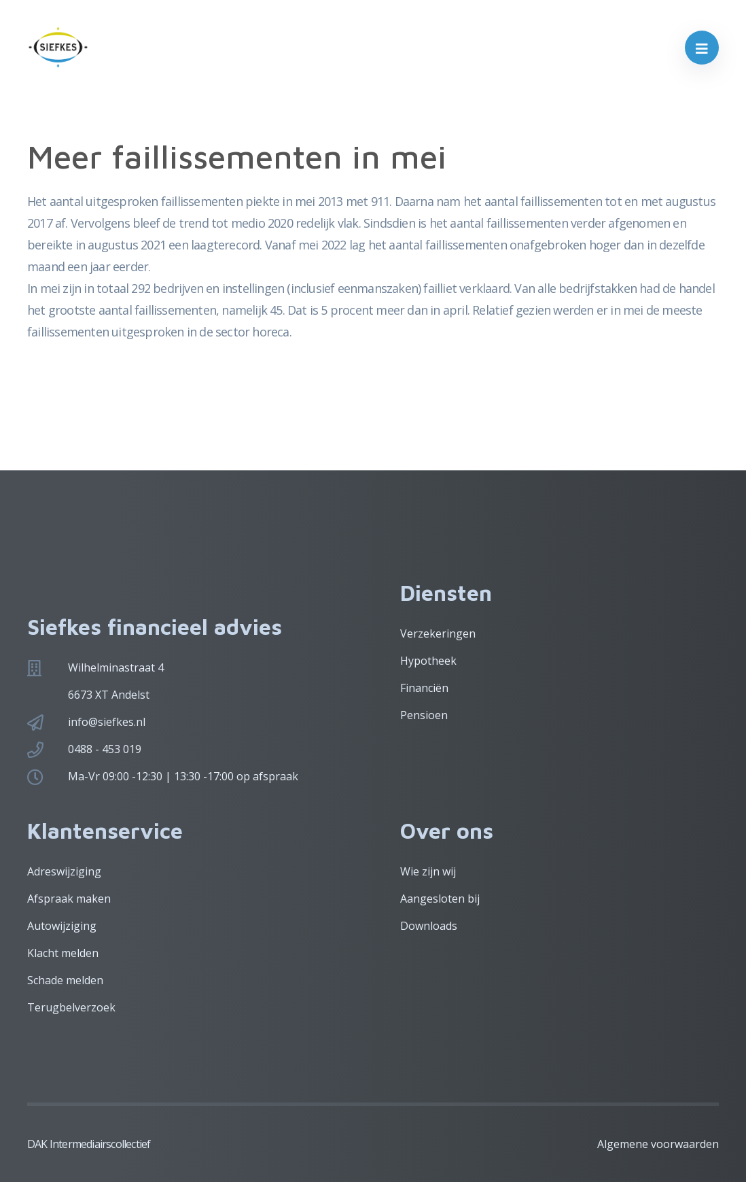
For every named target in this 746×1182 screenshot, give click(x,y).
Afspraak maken (69, 898)
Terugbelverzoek (71, 1007)
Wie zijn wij (428, 871)
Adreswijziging (64, 871)
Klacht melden (63, 952)
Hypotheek (428, 660)
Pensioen (424, 715)
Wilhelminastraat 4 (116, 667)
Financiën (424, 687)
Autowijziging (61, 925)
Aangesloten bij (440, 898)
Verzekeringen (438, 633)
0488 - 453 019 (104, 749)
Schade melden (65, 980)
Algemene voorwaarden (658, 1143)
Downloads (428, 925)
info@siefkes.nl (106, 721)
